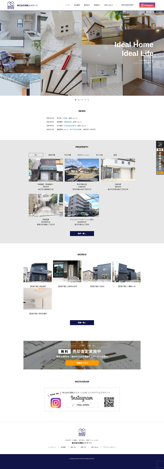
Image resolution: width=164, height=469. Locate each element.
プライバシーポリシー (109, 447)
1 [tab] (76, 100)
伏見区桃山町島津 (70, 125)
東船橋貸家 (68, 122)
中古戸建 (67, 155)
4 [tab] (85, 100)
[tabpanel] (82, 53)
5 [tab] (88, 100)
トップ (67, 5)
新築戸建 (51, 155)
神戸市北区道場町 (76, 129)
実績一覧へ (82, 323)
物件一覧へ (82, 233)
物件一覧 (73, 447)
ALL (36, 155)
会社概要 (77, 5)
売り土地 (99, 155)
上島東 (65, 118)
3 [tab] (82, 100)
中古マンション (83, 155)
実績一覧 (83, 447)
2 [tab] (79, 100)
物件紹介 (87, 5)
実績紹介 (97, 5)
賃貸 (115, 155)
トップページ (52, 447)
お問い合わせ (108, 5)
